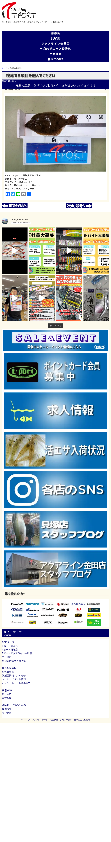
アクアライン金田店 (55, 43)
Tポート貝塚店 (10, 649)
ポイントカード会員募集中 (16, 683)
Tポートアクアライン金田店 (17, 653)
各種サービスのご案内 (14, 705)
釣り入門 (7, 694)
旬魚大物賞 (8, 672)
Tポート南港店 (10, 646)
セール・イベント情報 (14, 679)
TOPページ (8, 642)
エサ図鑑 (7, 698)
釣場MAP (7, 690)
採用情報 (7, 709)
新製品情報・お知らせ (14, 675)
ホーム (5, 68)
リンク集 (7, 712)
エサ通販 (55, 54)
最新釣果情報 (9, 668)
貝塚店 (55, 38)
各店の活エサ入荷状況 (55, 48)
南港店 (55, 33)
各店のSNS (55, 59)
